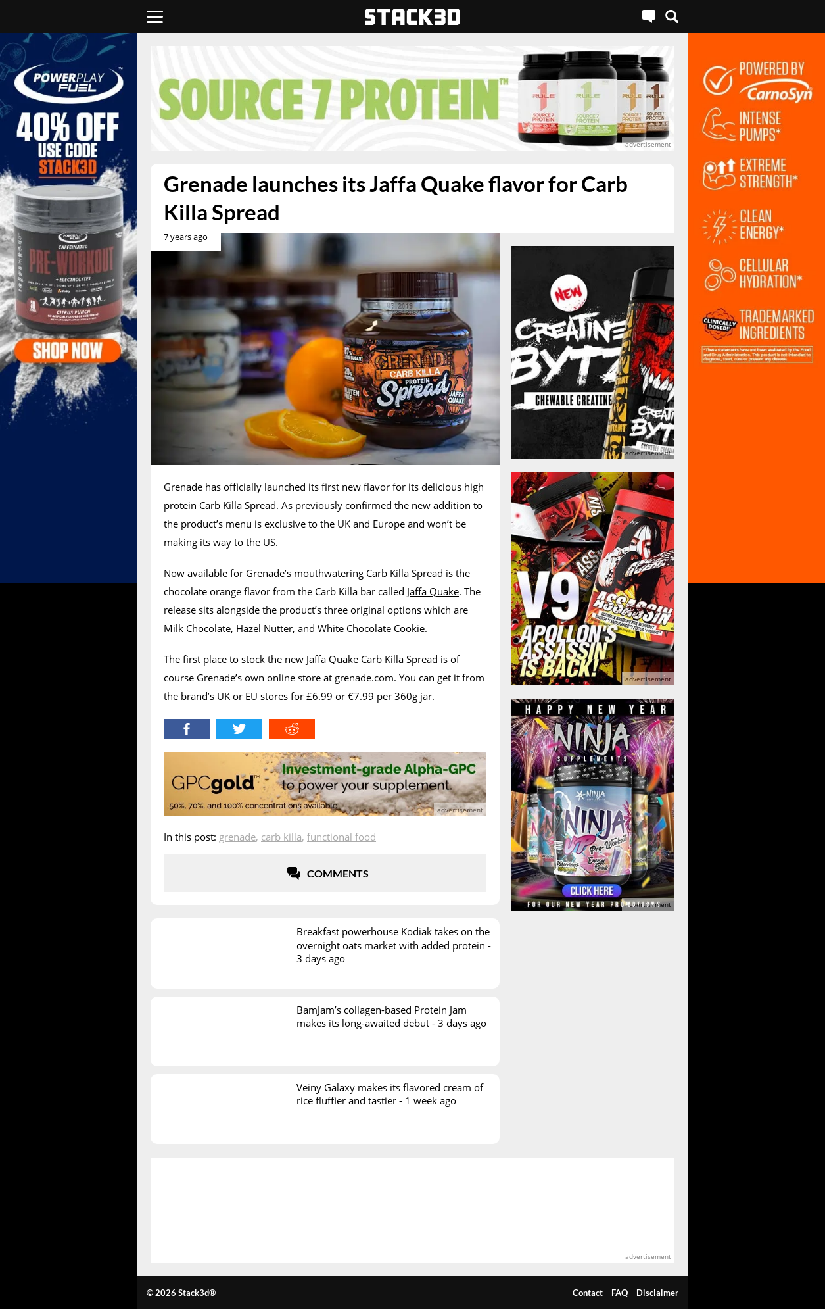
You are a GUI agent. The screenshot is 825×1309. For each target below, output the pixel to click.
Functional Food (341, 836)
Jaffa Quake (433, 591)
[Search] (671, 16)
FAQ (619, 1292)
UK (223, 696)
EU (251, 696)
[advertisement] (412, 98)
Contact (588, 1292)
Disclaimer (657, 1292)
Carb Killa (281, 836)
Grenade (237, 836)
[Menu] (155, 16)
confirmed (368, 505)
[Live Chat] (648, 16)
